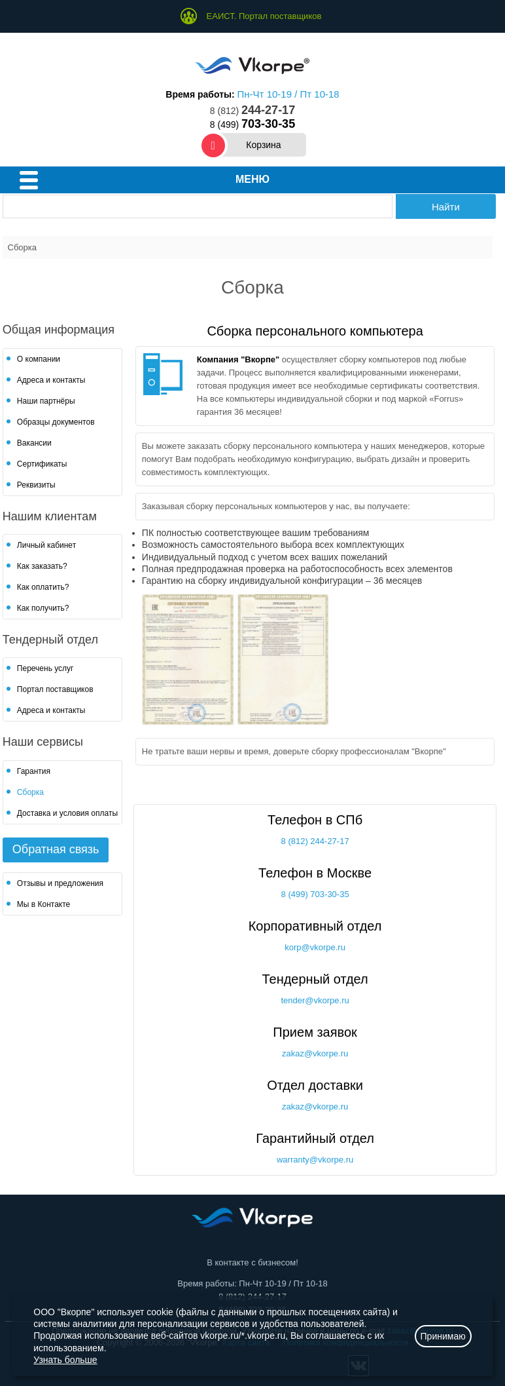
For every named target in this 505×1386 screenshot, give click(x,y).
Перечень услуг (45, 668)
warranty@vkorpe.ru (315, 1160)
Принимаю (443, 1336)
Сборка (30, 792)
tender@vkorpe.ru (315, 1000)
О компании (38, 359)
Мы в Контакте (43, 904)
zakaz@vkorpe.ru (315, 1053)
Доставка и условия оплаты (67, 813)
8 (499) (252, 124)
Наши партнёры (46, 401)
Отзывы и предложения (60, 883)
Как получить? (43, 608)
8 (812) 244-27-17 (315, 841)
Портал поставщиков (55, 689)
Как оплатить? (43, 587)
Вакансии (34, 443)
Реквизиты (36, 485)
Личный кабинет (46, 545)
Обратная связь (55, 849)
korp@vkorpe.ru (315, 947)
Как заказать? (42, 566)
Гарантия (33, 771)
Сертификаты (42, 464)
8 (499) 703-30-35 (315, 894)
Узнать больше (65, 1360)
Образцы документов (56, 422)
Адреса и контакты (51, 380)
